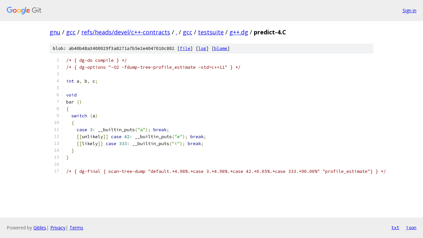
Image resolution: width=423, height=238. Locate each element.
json (411, 227)
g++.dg (238, 32)
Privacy (57, 227)
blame (220, 48)
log (202, 48)
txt (395, 227)
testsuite (211, 32)
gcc (71, 32)
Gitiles (39, 227)
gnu (55, 32)
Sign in (409, 10)
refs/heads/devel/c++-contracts (125, 32)
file (185, 48)
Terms (76, 227)
